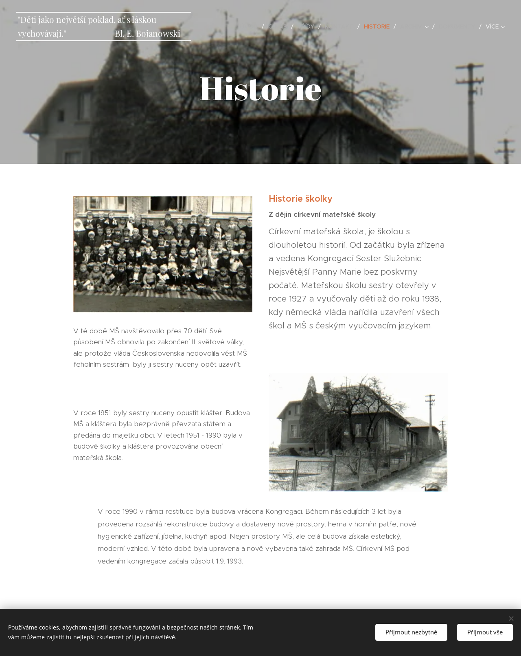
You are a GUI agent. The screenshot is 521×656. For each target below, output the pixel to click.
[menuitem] (251, 26)
